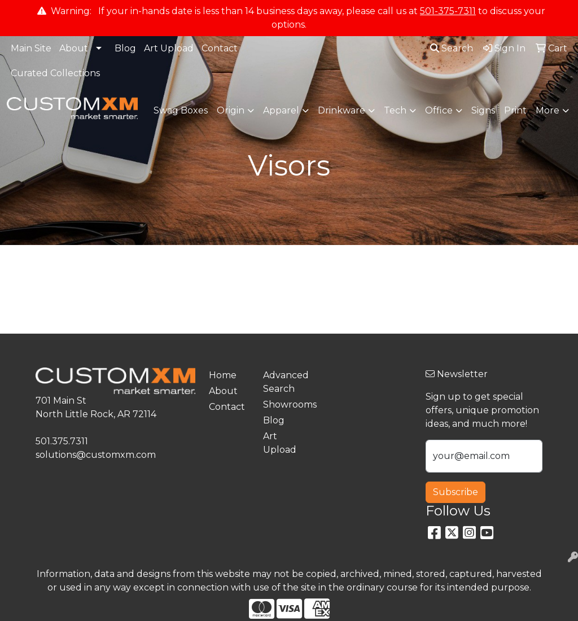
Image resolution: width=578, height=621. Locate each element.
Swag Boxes (181, 110)
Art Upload (169, 48)
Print (515, 110)
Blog (125, 48)
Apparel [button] (281, 110)
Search (451, 48)
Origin (230, 110)
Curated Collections (55, 73)
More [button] (547, 110)
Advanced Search (283, 382)
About (73, 48)
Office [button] (439, 110)
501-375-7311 (448, 11)
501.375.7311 (62, 441)
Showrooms (283, 404)
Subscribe (455, 492)
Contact (220, 48)
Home (223, 375)
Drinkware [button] (341, 110)
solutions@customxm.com (96, 454)
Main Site (31, 48)
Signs (483, 110)
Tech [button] (395, 110)
